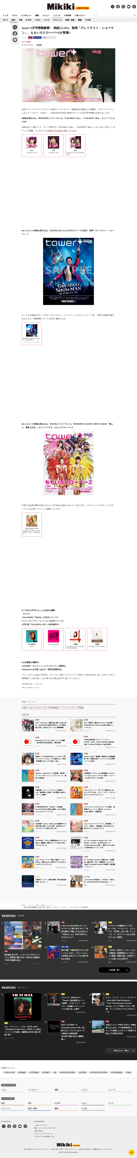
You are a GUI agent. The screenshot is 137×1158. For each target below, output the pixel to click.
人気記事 (67, 15)
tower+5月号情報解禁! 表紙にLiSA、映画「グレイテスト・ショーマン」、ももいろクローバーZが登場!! (56, 907)
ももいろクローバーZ (37, 708)
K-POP (28, 19)
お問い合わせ (38, 1131)
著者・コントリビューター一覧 (44, 1128)
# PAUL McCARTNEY (67, 1072)
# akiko (128, 1072)
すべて (5, 19)
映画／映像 (69, 19)
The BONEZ (53, 708)
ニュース (56, 15)
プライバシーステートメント (43, 1133)
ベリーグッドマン (68, 708)
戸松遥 (80, 708)
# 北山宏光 (82, 1072)
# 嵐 (54, 1072)
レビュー (46, 15)
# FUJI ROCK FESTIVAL (98, 1072)
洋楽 (20, 19)
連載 (37, 15)
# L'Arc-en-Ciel (9, 1072)
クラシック (57, 19)
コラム (14, 15)
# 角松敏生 (22, 1072)
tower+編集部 (26, 42)
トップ (5, 15)
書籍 (80, 19)
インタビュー (26, 15)
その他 (88, 19)
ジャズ (46, 19)
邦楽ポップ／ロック (49, 37)
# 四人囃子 (46, 1072)
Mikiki (23, 905)
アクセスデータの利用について (44, 1136)
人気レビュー (80, 15)
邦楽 (13, 19)
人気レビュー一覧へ (121, 1050)
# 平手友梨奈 (34, 1072)
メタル (37, 19)
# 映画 (39, 45)
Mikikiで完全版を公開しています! (62, 131)
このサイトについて (40, 1125)
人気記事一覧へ (114, 970)
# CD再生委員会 (116, 1072)
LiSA (24, 708)
